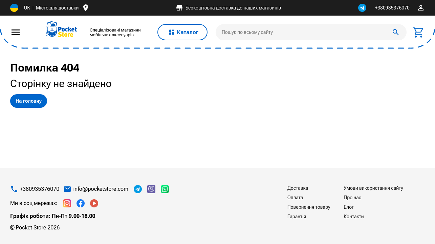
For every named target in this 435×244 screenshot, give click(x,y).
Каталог (182, 32)
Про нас (352, 197)
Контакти (354, 216)
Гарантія (296, 216)
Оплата (295, 197)
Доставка (297, 188)
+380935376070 (392, 7)
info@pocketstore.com (100, 189)
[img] (62, 29)
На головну (29, 101)
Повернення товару (308, 207)
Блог (349, 207)
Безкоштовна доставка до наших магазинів (228, 8)
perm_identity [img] (421, 8)
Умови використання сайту (373, 188)
